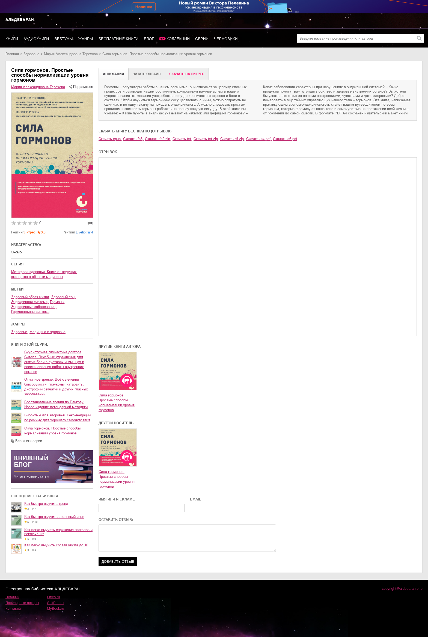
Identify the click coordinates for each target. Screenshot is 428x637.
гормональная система (30, 312)
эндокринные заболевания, (34, 307)
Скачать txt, (182, 139)
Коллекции (178, 39)
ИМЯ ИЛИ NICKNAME (117, 499)
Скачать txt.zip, (206, 139)
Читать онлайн (147, 74)
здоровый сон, (63, 297)
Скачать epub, (110, 139)
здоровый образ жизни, (30, 297)
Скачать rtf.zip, (232, 139)
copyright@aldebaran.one (402, 588)
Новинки (12, 597)
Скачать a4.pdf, (259, 139)
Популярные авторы (22, 603)
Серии (202, 39)
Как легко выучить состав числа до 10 (56, 545)
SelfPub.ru (55, 603)
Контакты (13, 608)
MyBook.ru (55, 608)
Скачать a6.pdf (285, 139)
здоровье (31, 54)
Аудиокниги (36, 39)
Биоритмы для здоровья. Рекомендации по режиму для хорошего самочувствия (57, 417)
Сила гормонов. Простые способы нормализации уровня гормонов (52, 430)
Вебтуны (63, 39)
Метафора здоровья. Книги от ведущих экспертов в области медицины (44, 274)
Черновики (226, 39)
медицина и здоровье (47, 332)
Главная (12, 54)
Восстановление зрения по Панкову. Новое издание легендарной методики (56, 404)
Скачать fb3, (133, 139)
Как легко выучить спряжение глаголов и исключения (58, 532)
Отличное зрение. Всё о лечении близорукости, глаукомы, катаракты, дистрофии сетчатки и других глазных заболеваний (56, 386)
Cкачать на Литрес (186, 74)
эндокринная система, (30, 302)
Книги (11, 39)
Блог (149, 39)
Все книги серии (28, 441)
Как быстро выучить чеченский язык (54, 517)
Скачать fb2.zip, (158, 139)
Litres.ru (53, 597)
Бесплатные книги (118, 39)
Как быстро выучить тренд (46, 504)
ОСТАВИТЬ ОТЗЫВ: (116, 520)
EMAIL (195, 499)
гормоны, (57, 302)
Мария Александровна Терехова (71, 54)
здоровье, (19, 332)
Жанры (85, 39)
